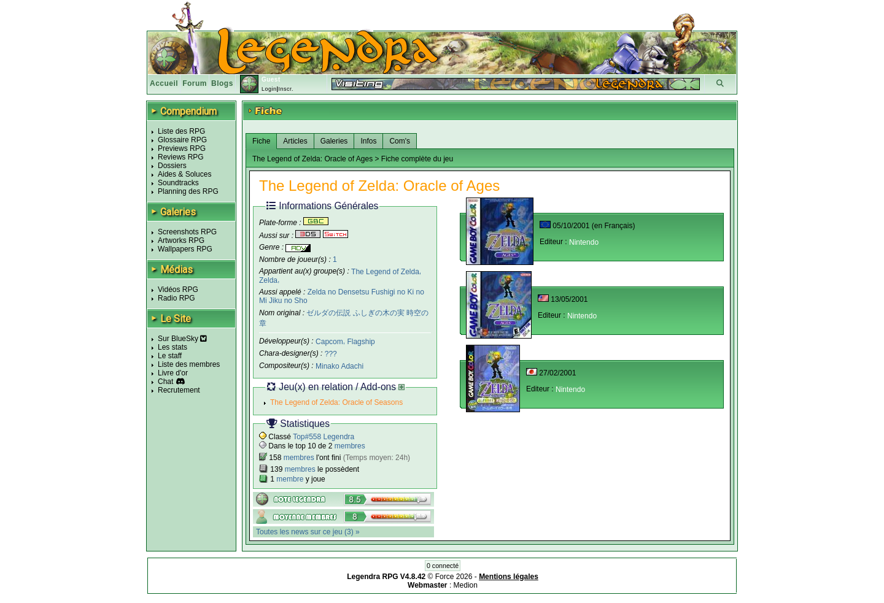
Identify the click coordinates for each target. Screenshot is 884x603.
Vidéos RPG (178, 289)
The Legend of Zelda (385, 271)
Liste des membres (189, 364)
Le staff (170, 355)
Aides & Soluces (184, 174)
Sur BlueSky (182, 338)
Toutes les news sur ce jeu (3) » (308, 532)
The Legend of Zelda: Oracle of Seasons (336, 402)
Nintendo (584, 242)
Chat (165, 381)
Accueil (164, 83)
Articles (295, 141)
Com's (399, 141)
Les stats (172, 347)
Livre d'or (173, 373)
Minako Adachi (339, 366)
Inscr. (285, 89)
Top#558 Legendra (323, 436)
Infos (368, 141)
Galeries (334, 141)
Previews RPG (182, 148)
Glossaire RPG (182, 140)
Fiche (261, 141)
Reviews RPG (181, 157)
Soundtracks (178, 183)
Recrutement (179, 390)
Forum (194, 83)
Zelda (268, 280)
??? (331, 354)
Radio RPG (176, 298)
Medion (466, 585)
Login (269, 89)
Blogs (222, 83)
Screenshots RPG (187, 232)
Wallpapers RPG (185, 249)
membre (289, 479)
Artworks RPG (181, 240)
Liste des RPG (181, 131)
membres (350, 446)
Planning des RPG (188, 191)
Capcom (329, 341)
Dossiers (172, 165)
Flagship (360, 341)
